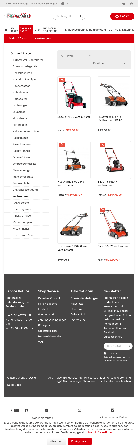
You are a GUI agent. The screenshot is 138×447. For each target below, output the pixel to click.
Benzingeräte (22, 209)
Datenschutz (79, 314)
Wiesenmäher (21, 228)
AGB (40, 341)
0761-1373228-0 (18, 315)
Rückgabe (44, 325)
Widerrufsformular (49, 336)
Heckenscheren (22, 73)
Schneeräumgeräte (24, 163)
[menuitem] (16, 3)
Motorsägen (20, 124)
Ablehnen (56, 441)
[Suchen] (82, 16)
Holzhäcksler (21, 92)
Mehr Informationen (100, 432)
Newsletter (77, 303)
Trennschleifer (22, 183)
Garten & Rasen (21, 53)
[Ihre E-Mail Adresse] (118, 346)
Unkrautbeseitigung (25, 189)
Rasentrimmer (21, 150)
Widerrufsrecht (47, 330)
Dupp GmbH (14, 384)
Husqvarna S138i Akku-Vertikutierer (72, 248)
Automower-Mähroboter (28, 60)
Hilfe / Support (47, 303)
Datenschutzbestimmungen (117, 357)
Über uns (76, 309)
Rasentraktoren (22, 144)
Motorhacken (21, 118)
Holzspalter (20, 99)
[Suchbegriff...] (69, 16)
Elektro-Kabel (22, 215)
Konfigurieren (79, 441)
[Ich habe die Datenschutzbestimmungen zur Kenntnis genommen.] (105, 353)
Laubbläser (19, 112)
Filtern (67, 56)
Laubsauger (20, 105)
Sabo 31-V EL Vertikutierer (74, 117)
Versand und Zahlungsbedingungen (52, 317)
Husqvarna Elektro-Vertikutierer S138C (110, 118)
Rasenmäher (20, 137)
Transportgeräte (23, 176)
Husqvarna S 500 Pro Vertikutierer (71, 183)
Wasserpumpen (22, 222)
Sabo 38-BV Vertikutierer (114, 246)
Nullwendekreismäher (26, 131)
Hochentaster (21, 86)
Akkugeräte (21, 202)
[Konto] (132, 3)
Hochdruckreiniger (24, 79)
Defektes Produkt (49, 298)
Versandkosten (115, 377)
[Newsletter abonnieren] (129, 346)
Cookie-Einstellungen (84, 298)
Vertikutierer (21, 196)
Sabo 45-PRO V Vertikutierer (107, 183)
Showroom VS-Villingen (44, 3)
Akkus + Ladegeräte (25, 66)
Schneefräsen (21, 157)
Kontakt (43, 309)
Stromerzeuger (22, 170)
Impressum (78, 320)
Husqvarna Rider (23, 235)
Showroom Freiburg (16, 3)
